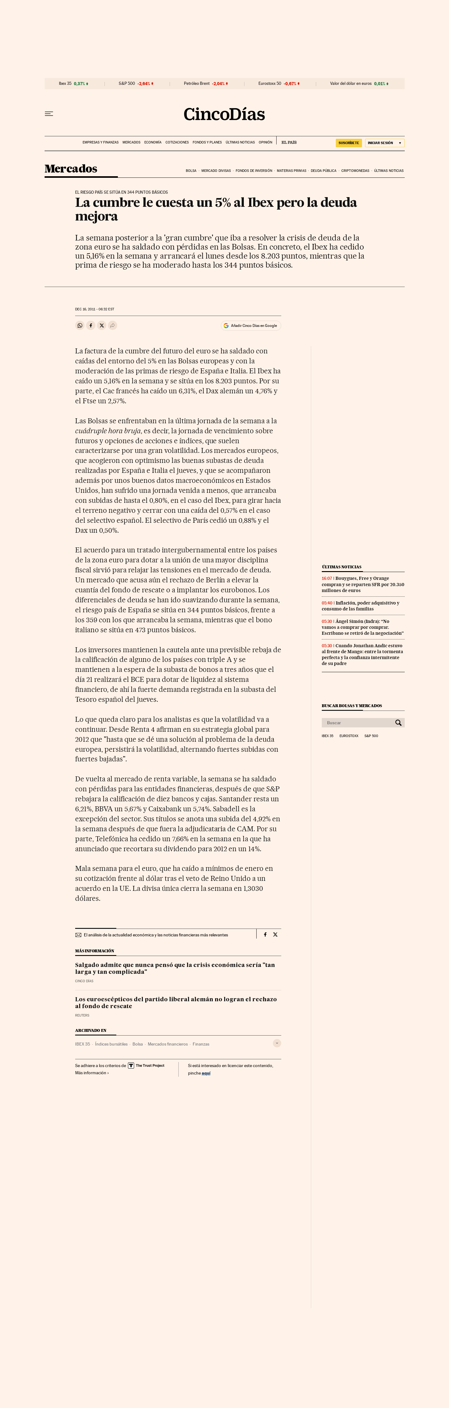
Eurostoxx (349, 736)
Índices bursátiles (111, 1043)
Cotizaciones (177, 142)
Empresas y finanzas (100, 142)
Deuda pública (323, 171)
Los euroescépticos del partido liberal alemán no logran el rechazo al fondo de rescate (176, 1003)
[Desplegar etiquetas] (277, 1043)
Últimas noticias (240, 142)
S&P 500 (127, 83)
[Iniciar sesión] (385, 143)
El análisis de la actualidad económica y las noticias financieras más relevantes (156, 934)
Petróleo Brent (197, 83)
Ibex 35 (65, 83)
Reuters (82, 1015)
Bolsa (191, 171)
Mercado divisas (216, 171)
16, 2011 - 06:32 (94, 309)
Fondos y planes (207, 142)
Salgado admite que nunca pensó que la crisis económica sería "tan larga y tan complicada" (175, 969)
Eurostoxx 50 (269, 83)
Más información (92, 1072)
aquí (206, 1072)
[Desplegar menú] (49, 114)
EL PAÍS (286, 140)
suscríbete (349, 143)
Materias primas (291, 171)
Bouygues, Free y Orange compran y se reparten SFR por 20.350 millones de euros (363, 584)
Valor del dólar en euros (351, 83)
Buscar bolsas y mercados (352, 705)
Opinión (265, 142)
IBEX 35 (82, 1043)
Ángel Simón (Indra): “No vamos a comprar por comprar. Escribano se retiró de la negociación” (363, 627)
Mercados (131, 142)
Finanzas (201, 1043)
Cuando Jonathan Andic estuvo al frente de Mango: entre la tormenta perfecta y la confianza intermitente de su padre (362, 654)
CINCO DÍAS (84, 981)
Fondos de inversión (254, 171)
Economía (153, 142)
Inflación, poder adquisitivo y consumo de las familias (360, 606)
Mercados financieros (168, 1043)
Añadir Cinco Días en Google (254, 325)
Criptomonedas (355, 171)
